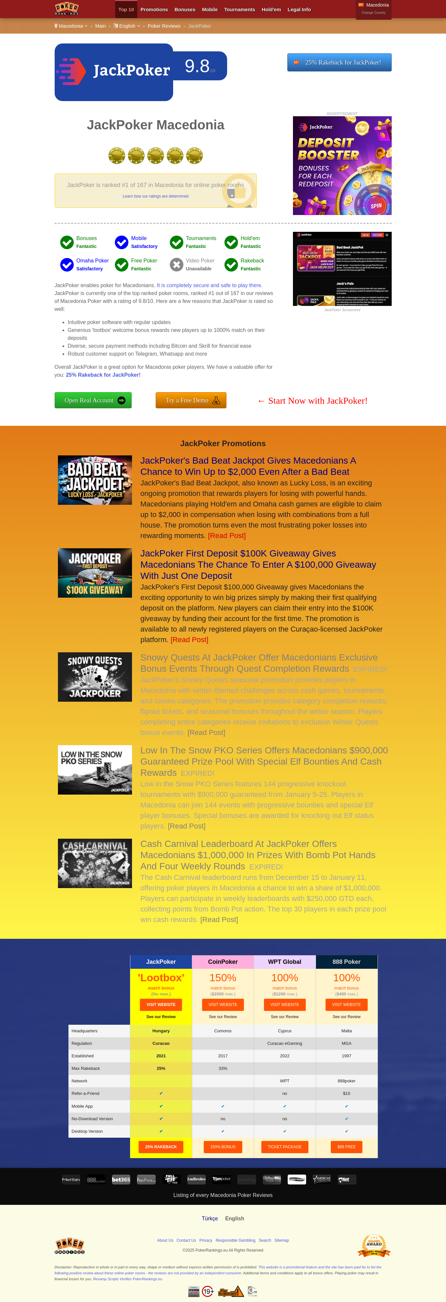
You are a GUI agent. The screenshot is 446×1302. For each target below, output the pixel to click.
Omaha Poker (92, 260)
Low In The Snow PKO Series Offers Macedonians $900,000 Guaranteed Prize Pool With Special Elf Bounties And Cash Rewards (264, 761)
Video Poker (200, 260)
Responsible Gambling (235, 1240)
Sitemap (282, 1240)
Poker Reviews (164, 26)
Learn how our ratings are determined (156, 196)
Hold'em (271, 9)
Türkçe (210, 1218)
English (127, 26)
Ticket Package (285, 1147)
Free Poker (144, 260)
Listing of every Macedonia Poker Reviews (223, 1195)
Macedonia (71, 26)
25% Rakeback (161, 1147)
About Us (165, 1240)
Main (100, 26)
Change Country (374, 12)
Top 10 (126, 9)
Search (265, 1240)
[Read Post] (227, 535)
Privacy (205, 1240)
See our (161, 1017)
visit (160, 1004)
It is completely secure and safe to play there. (210, 285)
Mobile (210, 9)
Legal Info (299, 9)
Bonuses (184, 9)
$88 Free (346, 1147)
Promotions (154, 9)
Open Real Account (89, 400)
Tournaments (239, 9)
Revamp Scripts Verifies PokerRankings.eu (127, 1279)
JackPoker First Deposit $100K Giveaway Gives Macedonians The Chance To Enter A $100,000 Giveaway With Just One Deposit (259, 564)
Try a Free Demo (187, 400)
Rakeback (252, 260)
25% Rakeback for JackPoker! (343, 62)
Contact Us (186, 1240)
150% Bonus (223, 1147)
